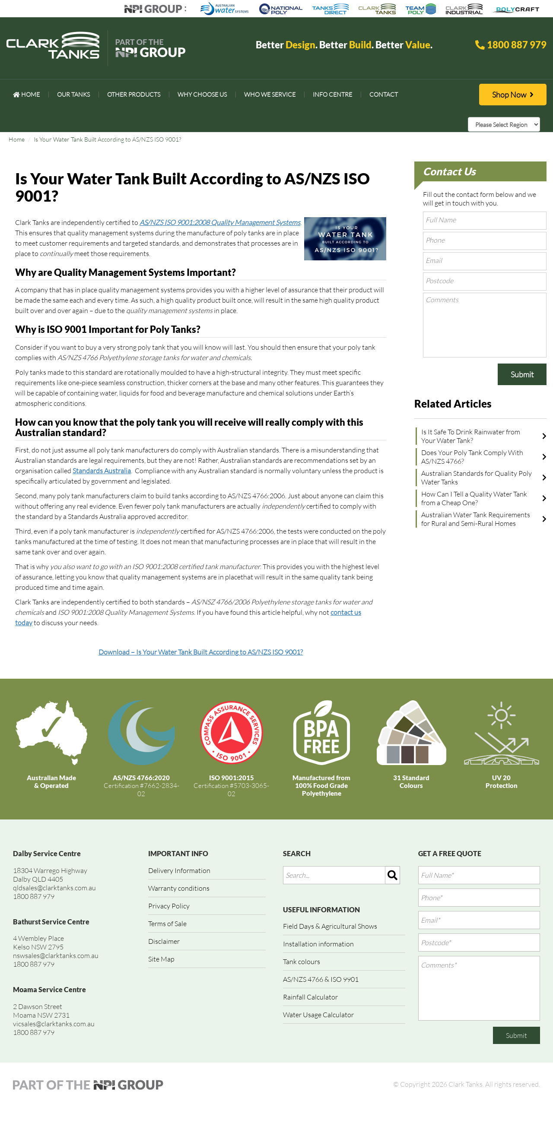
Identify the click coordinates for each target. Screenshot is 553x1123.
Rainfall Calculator (310, 997)
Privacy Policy (169, 906)
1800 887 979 (517, 45)
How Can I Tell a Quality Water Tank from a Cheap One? (474, 498)
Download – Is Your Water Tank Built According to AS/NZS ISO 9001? (201, 652)
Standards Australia (102, 470)
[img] (392, 875)
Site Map (161, 959)
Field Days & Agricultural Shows (330, 926)
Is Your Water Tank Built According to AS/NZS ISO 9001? (107, 139)
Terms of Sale (167, 923)
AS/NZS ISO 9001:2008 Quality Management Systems (220, 222)
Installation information (318, 944)
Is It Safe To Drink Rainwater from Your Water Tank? (470, 436)
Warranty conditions (179, 888)
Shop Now (513, 94)
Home (17, 139)
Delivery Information (179, 870)
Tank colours (301, 961)
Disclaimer (164, 941)
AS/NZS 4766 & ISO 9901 (321, 979)
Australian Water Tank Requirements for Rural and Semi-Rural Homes (475, 519)
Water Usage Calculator (318, 1014)
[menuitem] (26, 94)
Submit (522, 374)
